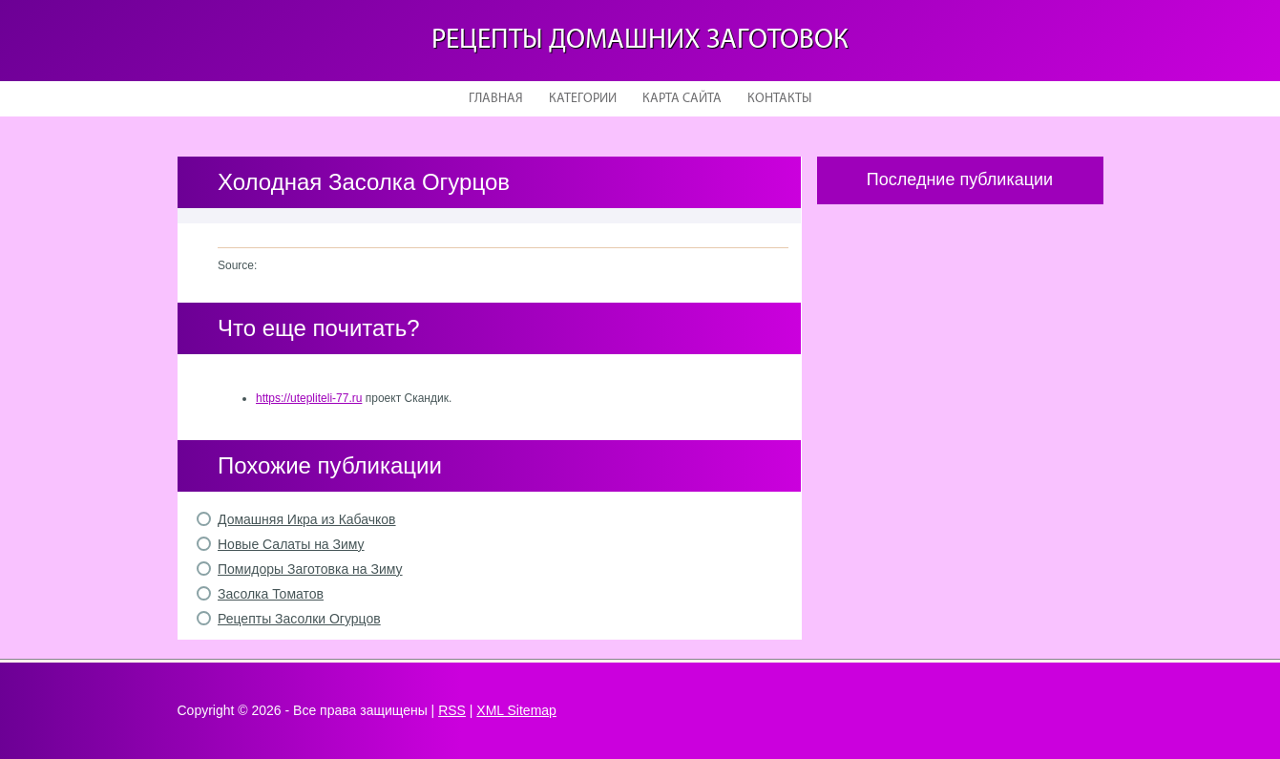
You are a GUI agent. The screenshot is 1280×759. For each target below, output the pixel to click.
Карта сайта (682, 99)
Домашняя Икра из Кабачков (307, 519)
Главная (496, 99)
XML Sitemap (516, 710)
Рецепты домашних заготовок (640, 40)
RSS (452, 710)
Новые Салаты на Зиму (291, 544)
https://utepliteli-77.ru (309, 398)
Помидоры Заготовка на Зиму (310, 569)
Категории (583, 99)
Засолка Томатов (271, 593)
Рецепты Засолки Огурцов (299, 618)
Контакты (779, 99)
